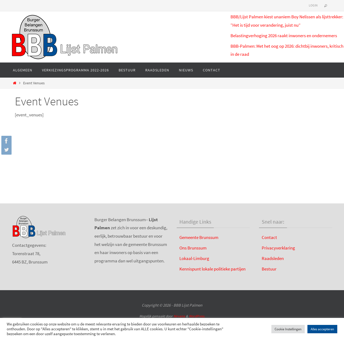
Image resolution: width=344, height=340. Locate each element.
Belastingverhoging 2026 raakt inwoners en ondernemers (283, 36)
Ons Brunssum (193, 248)
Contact (269, 237)
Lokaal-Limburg (194, 258)
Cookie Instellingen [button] (288, 329)
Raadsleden (273, 258)
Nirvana (179, 316)
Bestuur (269, 269)
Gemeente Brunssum (198, 237)
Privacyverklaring (278, 248)
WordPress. (197, 316)
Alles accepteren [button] (322, 329)
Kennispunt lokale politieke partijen (212, 269)
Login (313, 5)
